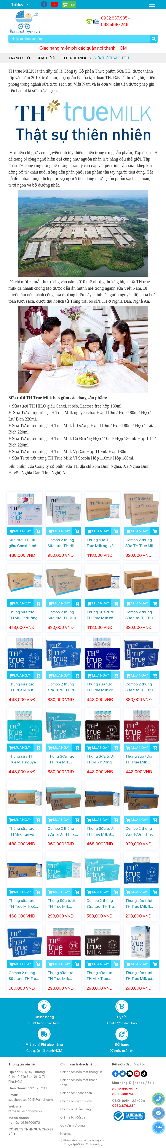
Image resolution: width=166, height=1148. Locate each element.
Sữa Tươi (46, 58)
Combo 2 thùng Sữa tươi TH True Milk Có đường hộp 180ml (140, 687)
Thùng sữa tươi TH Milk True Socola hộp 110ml (101, 975)
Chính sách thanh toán (76, 1093)
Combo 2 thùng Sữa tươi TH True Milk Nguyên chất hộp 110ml (101, 903)
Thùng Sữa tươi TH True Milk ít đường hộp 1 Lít (100, 831)
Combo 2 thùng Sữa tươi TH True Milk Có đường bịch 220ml (140, 615)
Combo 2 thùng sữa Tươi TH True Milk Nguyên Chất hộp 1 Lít (63, 831)
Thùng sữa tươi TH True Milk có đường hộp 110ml (140, 975)
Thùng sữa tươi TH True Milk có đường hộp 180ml (101, 687)
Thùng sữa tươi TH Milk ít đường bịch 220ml (23, 615)
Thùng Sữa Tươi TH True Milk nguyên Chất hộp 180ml (62, 759)
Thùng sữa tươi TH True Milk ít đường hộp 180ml (24, 687)
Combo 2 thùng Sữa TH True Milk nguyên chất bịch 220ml (140, 543)
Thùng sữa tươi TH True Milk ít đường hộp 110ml (140, 903)
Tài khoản (18, 4)
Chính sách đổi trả (73, 1117)
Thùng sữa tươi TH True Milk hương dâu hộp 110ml (61, 975)
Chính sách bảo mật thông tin (81, 1072)
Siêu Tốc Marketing (91, 1144)
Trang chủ (19, 58)
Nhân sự (66, 1134)
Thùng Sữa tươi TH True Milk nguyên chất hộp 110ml (62, 903)
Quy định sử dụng (72, 1125)
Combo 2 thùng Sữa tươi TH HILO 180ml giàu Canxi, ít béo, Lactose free (63, 543)
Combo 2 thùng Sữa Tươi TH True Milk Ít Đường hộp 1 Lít (140, 831)
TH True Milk (74, 58)
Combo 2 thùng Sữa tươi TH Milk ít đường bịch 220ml (64, 615)
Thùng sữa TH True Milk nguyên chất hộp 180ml (23, 759)
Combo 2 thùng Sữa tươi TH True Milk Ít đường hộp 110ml (24, 975)
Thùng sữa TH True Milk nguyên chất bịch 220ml (101, 543)
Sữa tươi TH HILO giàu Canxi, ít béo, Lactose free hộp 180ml (24, 543)
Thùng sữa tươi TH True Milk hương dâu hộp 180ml (138, 759)
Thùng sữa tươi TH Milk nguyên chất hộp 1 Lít (22, 831)
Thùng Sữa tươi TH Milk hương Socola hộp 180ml (101, 759)
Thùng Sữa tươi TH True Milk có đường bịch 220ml (102, 615)
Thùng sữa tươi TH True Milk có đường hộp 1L (22, 903)
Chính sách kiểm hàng (75, 1109)
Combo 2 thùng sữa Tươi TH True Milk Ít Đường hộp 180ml (63, 687)
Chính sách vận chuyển (76, 1101)
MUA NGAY (20, 531)
